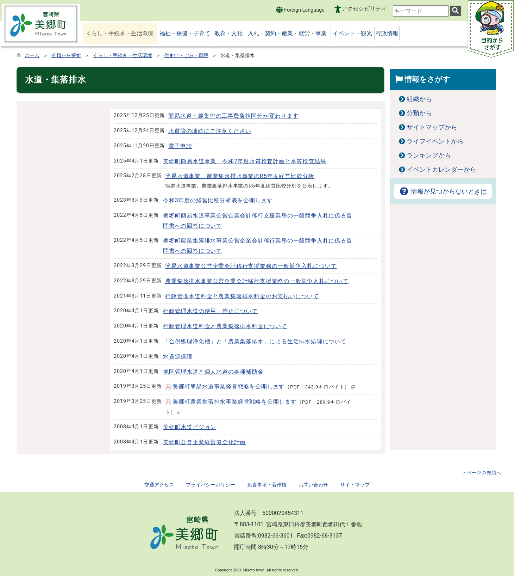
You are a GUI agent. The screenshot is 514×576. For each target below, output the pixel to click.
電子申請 (180, 146)
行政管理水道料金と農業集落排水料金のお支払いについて (242, 296)
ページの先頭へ (484, 472)
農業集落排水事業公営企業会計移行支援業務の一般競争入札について (257, 281)
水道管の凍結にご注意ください (209, 131)
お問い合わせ (313, 485)
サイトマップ (355, 485)
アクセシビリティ (364, 8)
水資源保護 (178, 356)
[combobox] (420, 11)
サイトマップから (432, 127)
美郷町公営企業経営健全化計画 (204, 442)
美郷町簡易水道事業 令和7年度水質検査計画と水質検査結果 (244, 161)
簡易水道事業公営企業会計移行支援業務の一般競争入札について (251, 266)
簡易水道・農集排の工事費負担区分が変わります (233, 115)
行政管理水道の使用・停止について (210, 311)
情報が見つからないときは (443, 191)
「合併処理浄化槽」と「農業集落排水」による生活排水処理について (254, 341)
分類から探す (66, 56)
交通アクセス (159, 485)
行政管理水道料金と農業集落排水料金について (225, 326)
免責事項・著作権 (267, 485)
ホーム (32, 56)
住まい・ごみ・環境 (186, 56)
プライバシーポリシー (210, 485)
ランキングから (429, 155)
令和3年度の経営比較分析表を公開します (218, 200)
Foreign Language (300, 9)
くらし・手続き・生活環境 (122, 56)
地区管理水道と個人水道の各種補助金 (213, 371)
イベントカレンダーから (441, 169)
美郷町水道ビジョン (189, 427)
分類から (419, 113)
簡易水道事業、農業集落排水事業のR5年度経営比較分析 (239, 176)
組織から (419, 99)
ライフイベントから (435, 141)
